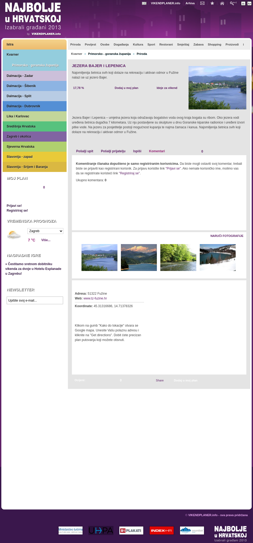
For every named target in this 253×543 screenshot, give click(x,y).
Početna (223, 3)
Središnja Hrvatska (21, 126)
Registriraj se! (17, 210)
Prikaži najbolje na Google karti (35, 338)
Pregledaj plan (23, 196)
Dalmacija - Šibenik (21, 86)
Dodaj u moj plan (126, 87)
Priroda (142, 53)
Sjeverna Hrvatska (20, 147)
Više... (45, 240)
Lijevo (76, 257)
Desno (239, 257)
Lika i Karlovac (18, 116)
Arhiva (190, 3)
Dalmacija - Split (19, 96)
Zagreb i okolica (19, 136)
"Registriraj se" (129, 173)
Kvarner (13, 54)
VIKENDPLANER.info (165, 3)
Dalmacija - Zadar (20, 76)
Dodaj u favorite (213, 3)
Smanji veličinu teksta (243, 3)
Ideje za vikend (167, 87)
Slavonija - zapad (19, 157)
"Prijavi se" (173, 168)
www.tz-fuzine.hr (95, 298)
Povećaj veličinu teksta (249, 3)
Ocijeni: (80, 380)
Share (160, 380)
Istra (10, 44)
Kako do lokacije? (91, 313)
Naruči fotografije (226, 235)
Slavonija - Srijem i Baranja (27, 167)
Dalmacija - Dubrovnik (23, 106)
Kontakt (203, 3)
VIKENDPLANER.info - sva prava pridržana (218, 515)
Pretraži (234, 3)
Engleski (144, 3)
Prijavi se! (14, 206)
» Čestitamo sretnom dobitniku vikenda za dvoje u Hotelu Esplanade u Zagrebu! (33, 268)
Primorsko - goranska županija (35, 65)
